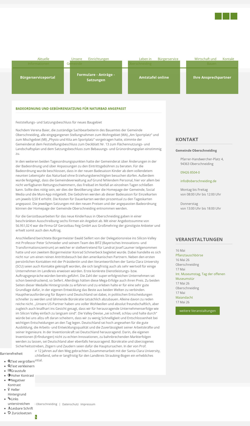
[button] (21, 361)
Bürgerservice (168, 59)
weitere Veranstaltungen (197, 311)
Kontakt (228, 59)
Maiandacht (184, 297)
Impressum (87, 404)
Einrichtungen (98, 59)
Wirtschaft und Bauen (205, 61)
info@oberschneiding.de (198, 181)
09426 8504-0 (190, 172)
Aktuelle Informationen (38, 61)
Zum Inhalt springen (15, 423)
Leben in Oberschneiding (140, 61)
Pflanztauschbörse (189, 255)
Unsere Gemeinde (74, 61)
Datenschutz (70, 404)
